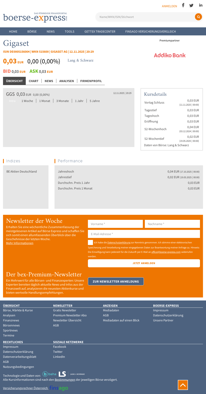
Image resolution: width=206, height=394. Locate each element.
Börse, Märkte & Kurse (18, 310)
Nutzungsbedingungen (18, 367)
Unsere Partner (163, 320)
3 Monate (62, 101)
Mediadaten (111, 310)
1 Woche (27, 101)
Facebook (59, 347)
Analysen (66, 81)
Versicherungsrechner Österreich (35, 388)
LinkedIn (59, 357)
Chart (33, 81)
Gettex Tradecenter (99, 31)
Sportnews (10, 330)
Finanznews (11, 320)
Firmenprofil (91, 81)
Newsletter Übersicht (67, 320)
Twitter (58, 352)
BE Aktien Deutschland (21, 171)
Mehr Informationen (19, 243)
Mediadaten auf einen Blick (121, 320)
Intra (12, 101)
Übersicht (14, 81)
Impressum (160, 310)
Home (13, 31)
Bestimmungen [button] (65, 380)
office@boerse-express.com (166, 251)
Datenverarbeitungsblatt (19, 357)
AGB (56, 325)
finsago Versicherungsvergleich (150, 31)
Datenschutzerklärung (118, 242)
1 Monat (44, 101)
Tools (69, 31)
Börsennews (11, 325)
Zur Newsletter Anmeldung (116, 283)
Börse (32, 31)
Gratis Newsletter (64, 310)
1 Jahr (79, 101)
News (51, 31)
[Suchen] (198, 16)
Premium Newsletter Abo (70, 315)
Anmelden (169, 6)
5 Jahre (95, 101)
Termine (8, 335)
